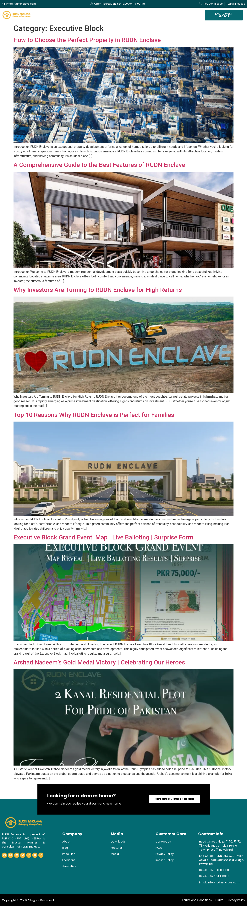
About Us (61, 14)
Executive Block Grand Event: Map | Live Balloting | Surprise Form (103, 537)
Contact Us (181, 14)
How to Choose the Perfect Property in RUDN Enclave (87, 40)
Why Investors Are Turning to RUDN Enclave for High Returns (98, 289)
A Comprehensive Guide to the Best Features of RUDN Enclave (99, 164)
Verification (131, 14)
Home (45, 14)
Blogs (150, 14)
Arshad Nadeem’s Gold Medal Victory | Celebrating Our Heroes (99, 662)
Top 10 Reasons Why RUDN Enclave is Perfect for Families (94, 414)
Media (163, 14)
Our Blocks (83, 14)
